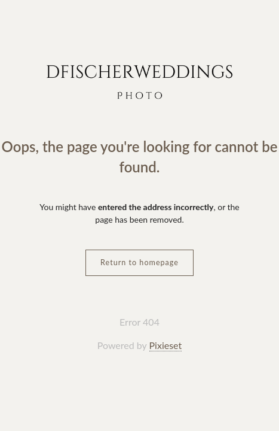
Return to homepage (139, 262)
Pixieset (165, 345)
